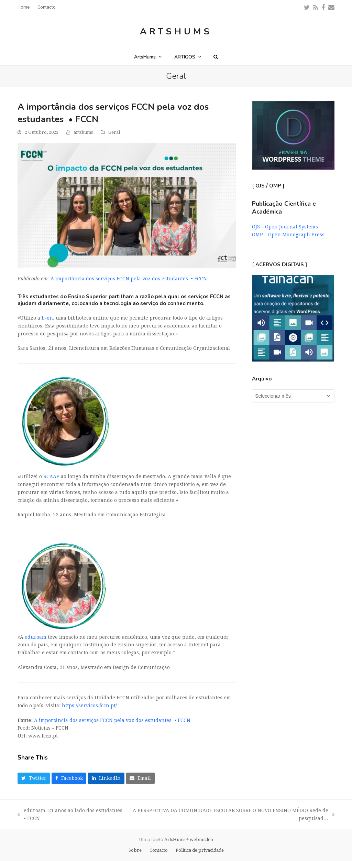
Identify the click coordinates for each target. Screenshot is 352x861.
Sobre (135, 850)
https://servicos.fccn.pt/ (89, 705)
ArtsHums (176, 31)
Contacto (159, 850)
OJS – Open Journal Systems (285, 226)
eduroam (35, 637)
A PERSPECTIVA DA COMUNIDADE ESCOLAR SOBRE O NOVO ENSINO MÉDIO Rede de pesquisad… (233, 815)
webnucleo (201, 839)
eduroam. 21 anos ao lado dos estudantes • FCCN (71, 815)
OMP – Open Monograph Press (288, 234)
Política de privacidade (200, 850)
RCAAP (51, 476)
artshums (83, 132)
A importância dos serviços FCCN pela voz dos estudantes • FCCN (129, 278)
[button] (215, 56)
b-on (47, 318)
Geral (114, 132)
